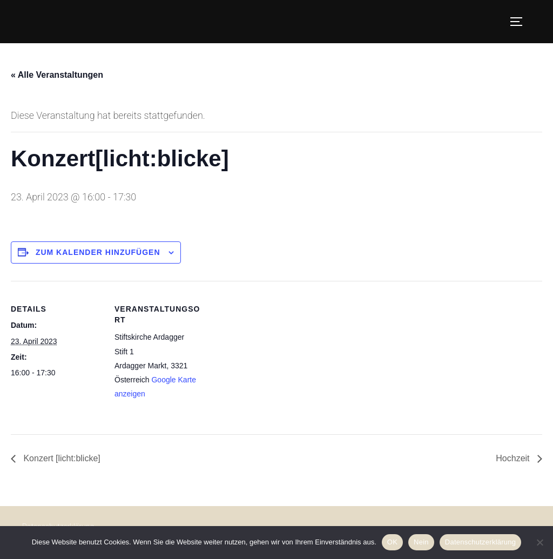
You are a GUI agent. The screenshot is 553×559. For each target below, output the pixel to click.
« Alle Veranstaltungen (57, 74)
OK (392, 542)
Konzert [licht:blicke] (60, 458)
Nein (421, 542)
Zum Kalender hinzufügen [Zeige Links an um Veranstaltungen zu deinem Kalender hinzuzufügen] (98, 252)
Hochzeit (514, 458)
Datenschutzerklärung (480, 542)
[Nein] (539, 542)
